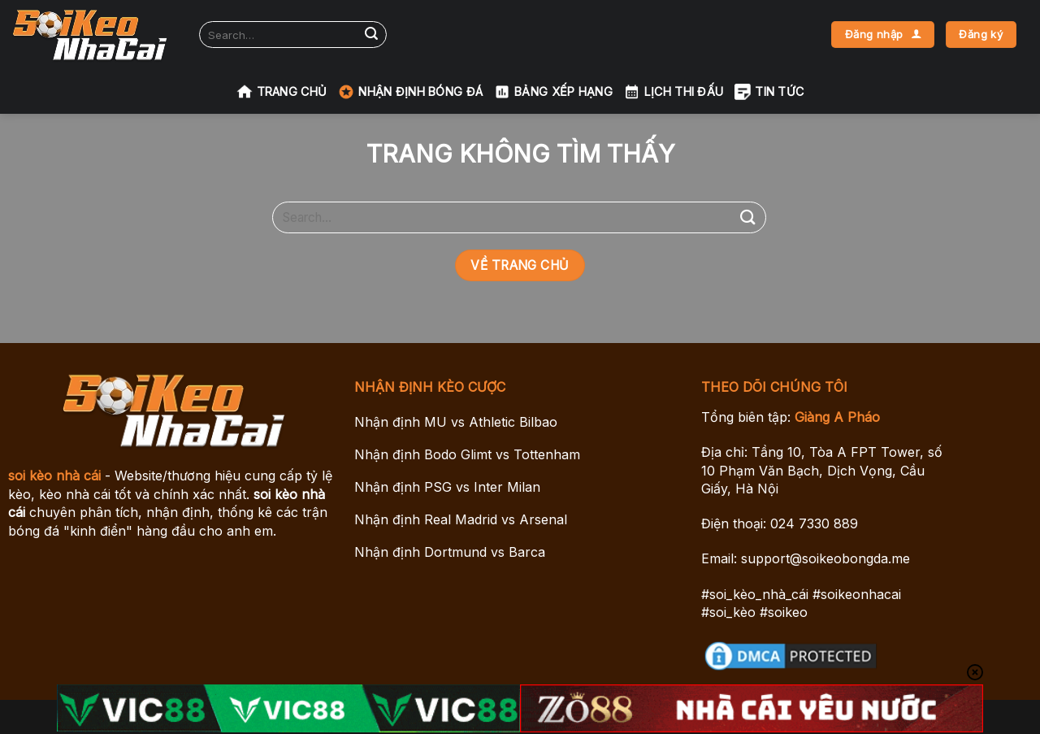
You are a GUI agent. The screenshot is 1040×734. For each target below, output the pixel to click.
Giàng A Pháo (837, 417)
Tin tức (769, 92)
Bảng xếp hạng (553, 92)
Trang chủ (281, 92)
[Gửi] (371, 35)
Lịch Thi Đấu (673, 92)
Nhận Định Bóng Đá (410, 92)
